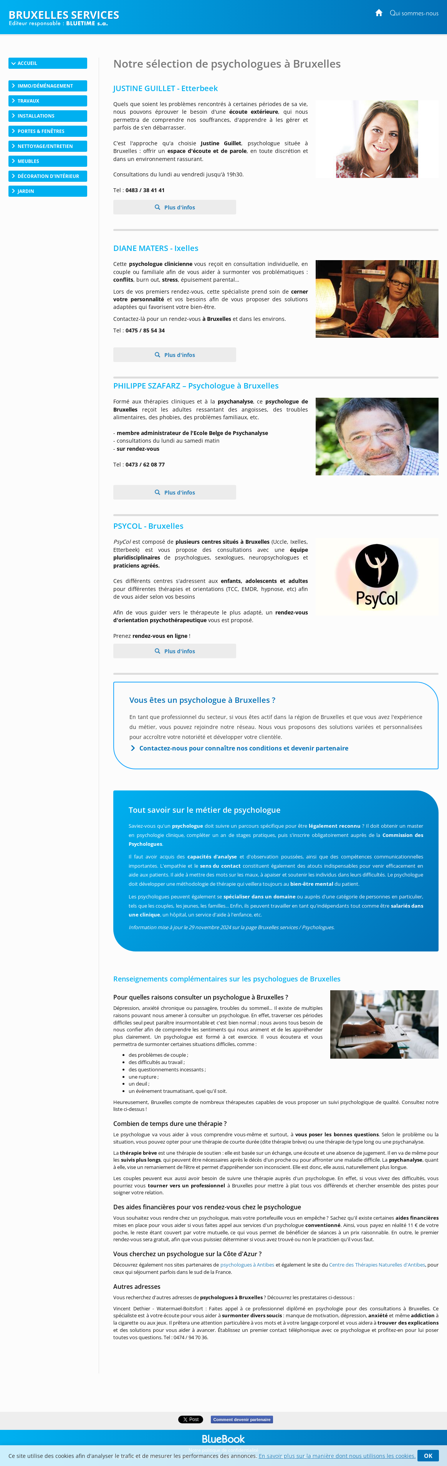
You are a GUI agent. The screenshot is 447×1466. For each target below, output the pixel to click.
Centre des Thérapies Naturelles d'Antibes (377, 1264)
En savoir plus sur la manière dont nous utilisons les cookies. (337, 1455)
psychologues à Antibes (247, 1264)
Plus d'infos (179, 207)
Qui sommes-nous (414, 13)
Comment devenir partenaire (241, 1419)
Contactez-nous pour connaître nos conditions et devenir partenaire (243, 748)
